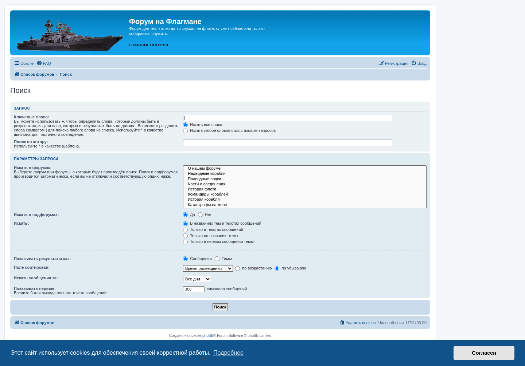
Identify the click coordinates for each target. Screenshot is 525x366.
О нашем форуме (305, 168)
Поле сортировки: (32, 267)
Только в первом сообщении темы (218, 241)
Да (189, 214)
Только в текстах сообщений (213, 229)
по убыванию (290, 268)
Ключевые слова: (31, 117)
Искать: (21, 223)
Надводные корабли (305, 173)
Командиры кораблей (305, 194)
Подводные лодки (305, 179)
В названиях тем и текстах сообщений (222, 223)
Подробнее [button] (228, 353)
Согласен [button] (484, 353)
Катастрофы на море (305, 205)
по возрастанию (253, 268)
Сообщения (197, 258)
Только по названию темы (210, 235)
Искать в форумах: (32, 167)
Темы (223, 258)
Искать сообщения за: (36, 278)
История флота (305, 189)
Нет (205, 214)
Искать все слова (202, 124)
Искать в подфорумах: (36, 214)
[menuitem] (43, 63)
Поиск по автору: (31, 141)
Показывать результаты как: (42, 258)
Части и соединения (305, 184)
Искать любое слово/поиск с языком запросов (229, 130)
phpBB (207, 336)
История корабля (305, 199)
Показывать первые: (35, 288)
